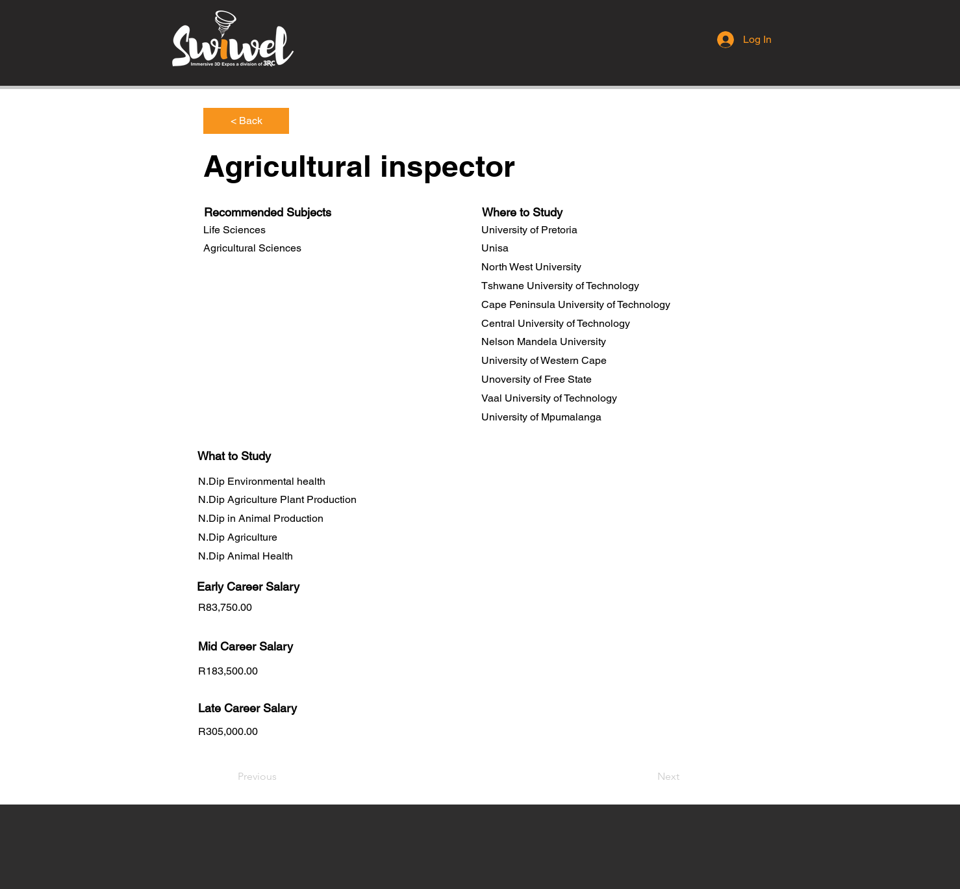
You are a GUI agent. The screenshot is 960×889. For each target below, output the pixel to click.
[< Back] (246, 121)
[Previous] (280, 777)
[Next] (646, 777)
